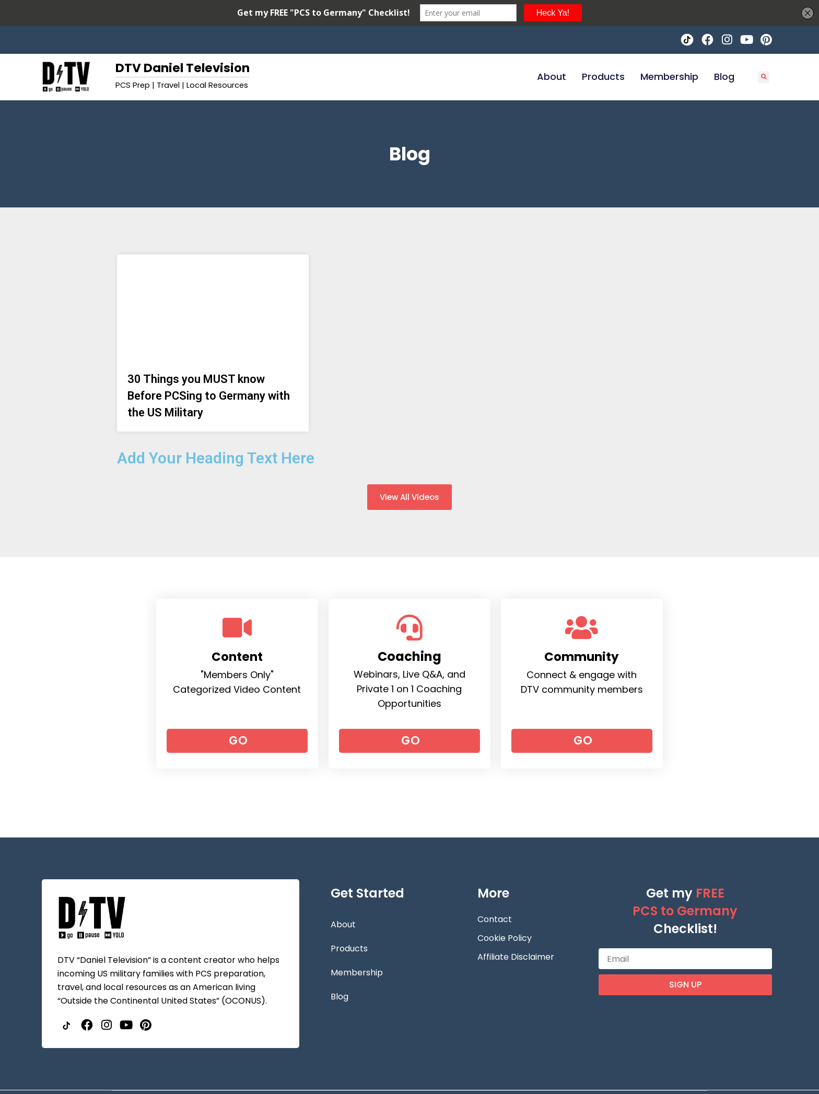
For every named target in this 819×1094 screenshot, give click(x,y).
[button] (764, 77)
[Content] (237, 627)
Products (603, 76)
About (551, 76)
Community (582, 656)
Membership (669, 76)
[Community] (582, 627)
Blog (724, 76)
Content (236, 656)
